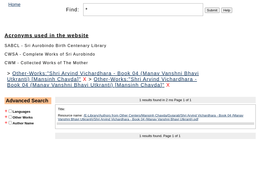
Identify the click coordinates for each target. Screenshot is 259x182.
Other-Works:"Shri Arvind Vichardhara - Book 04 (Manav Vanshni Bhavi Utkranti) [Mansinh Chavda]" (102, 82)
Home (14, 4)
